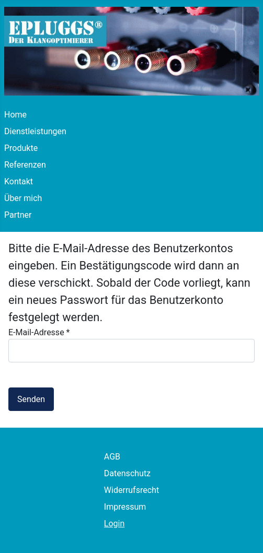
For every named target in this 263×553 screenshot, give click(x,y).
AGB (112, 457)
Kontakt (18, 181)
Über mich (23, 198)
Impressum (125, 507)
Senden (31, 399)
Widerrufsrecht (131, 490)
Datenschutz (127, 473)
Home (15, 115)
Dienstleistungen (35, 131)
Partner (18, 215)
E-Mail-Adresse (39, 332)
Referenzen (25, 165)
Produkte (21, 148)
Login (114, 523)
